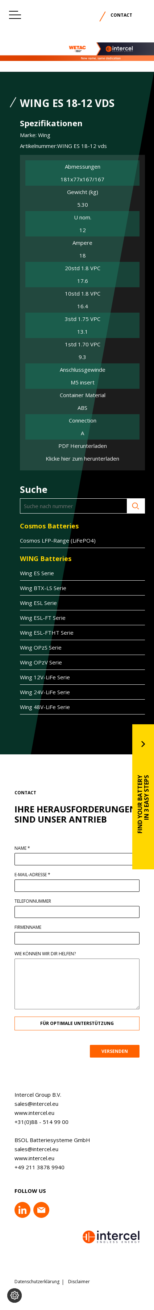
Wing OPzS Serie (35, 647)
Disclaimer (79, 1282)
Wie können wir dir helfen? (51, 954)
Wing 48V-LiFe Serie (39, 706)
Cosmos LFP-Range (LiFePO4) (52, 540)
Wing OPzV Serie (35, 662)
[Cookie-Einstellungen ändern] (14, 1295)
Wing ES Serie (31, 573)
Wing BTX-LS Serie (37, 588)
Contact (121, 15)
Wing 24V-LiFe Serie (39, 692)
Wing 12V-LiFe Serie (39, 677)
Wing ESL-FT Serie (37, 617)
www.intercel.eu (29, 1112)
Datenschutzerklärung (36, 1282)
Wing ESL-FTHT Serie (41, 632)
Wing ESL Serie (32, 602)
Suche (130, 506)
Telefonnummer (38, 901)
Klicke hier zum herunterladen (82, 458)
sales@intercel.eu (31, 1103)
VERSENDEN (120, 1051)
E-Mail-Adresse (38, 875)
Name (28, 848)
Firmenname (33, 927)
